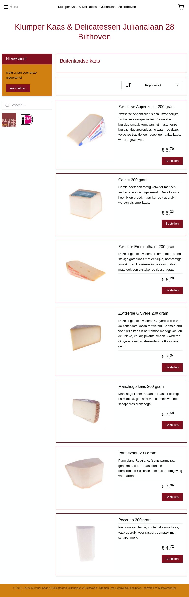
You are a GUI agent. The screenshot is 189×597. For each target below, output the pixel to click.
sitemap (104, 587)
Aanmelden (18, 88)
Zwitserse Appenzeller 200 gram (146, 107)
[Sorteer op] (152, 85)
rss (113, 587)
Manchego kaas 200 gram (141, 386)
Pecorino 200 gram (135, 520)
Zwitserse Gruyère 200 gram (143, 313)
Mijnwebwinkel (167, 587)
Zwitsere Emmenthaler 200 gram (146, 247)
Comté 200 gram (133, 180)
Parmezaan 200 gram (137, 453)
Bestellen (172, 161)
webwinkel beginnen (129, 587)
